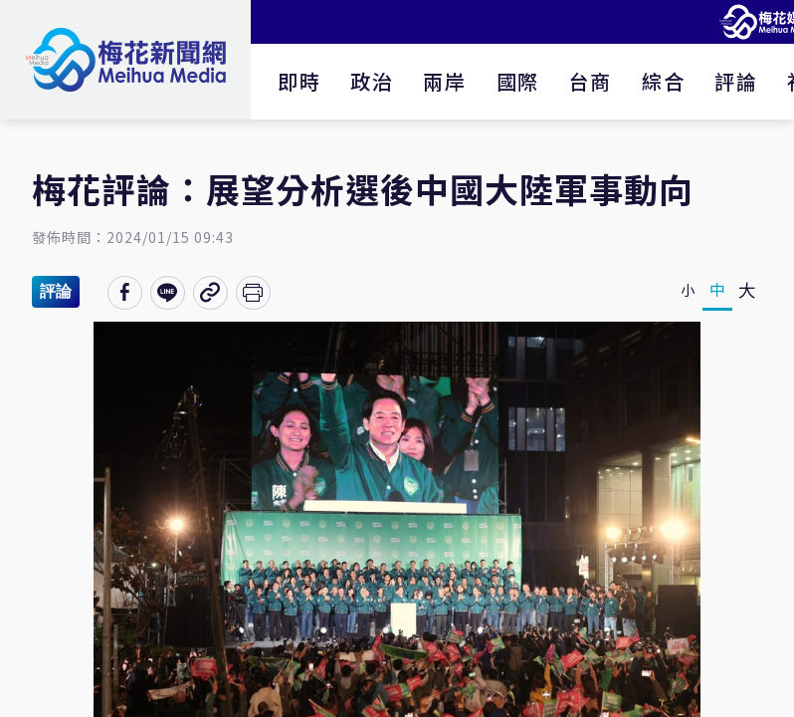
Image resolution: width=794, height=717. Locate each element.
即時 (299, 81)
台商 (590, 81)
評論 (735, 81)
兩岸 (444, 81)
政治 (371, 81)
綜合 (663, 81)
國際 (517, 81)
